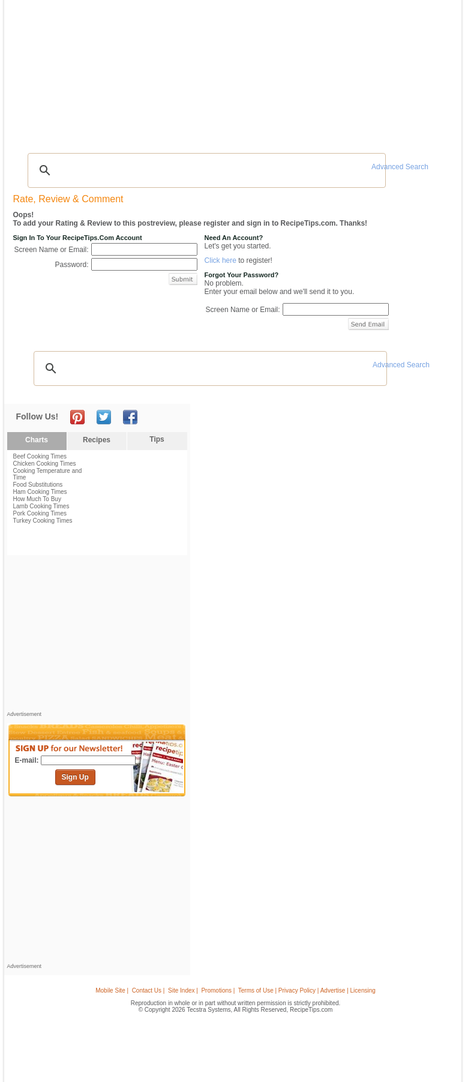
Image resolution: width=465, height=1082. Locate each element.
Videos (146, 71)
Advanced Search (399, 167)
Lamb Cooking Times (41, 506)
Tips (156, 439)
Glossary (114, 71)
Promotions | (218, 990)
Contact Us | (148, 990)
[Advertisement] (234, 117)
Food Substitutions (38, 484)
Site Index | (183, 990)
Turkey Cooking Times (43, 520)
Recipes (32, 71)
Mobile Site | (111, 990)
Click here (220, 260)
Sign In (435, 72)
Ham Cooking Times (40, 491)
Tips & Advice (72, 71)
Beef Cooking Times (40, 456)
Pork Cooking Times (40, 513)
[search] (205, 170)
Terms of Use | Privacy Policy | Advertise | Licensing (307, 990)
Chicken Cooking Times (44, 463)
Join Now (409, 72)
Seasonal (224, 71)
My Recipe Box (268, 71)
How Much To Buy (37, 499)
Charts (36, 440)
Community (183, 71)
